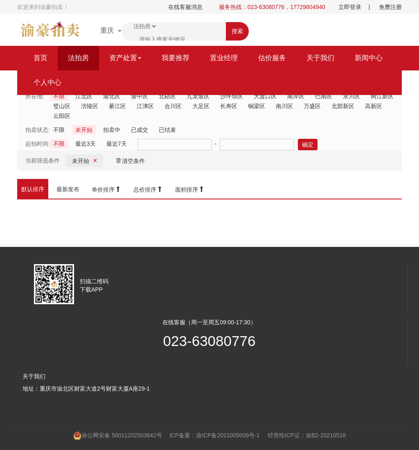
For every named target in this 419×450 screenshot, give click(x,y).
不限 (59, 130)
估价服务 (272, 58)
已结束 (167, 130)
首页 (40, 58)
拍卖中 (111, 130)
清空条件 (130, 160)
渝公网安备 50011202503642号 (117, 436)
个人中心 (47, 82)
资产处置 (125, 58)
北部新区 (342, 106)
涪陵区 (89, 106)
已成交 (139, 130)
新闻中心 (369, 58)
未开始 (83, 130)
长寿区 (228, 106)
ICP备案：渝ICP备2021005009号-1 (214, 435)
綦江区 (117, 106)
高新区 (373, 106)
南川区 (284, 106)
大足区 (201, 106)
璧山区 (61, 106)
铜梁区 (256, 106)
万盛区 (312, 106)
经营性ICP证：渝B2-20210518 (307, 435)
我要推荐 (175, 58)
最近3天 (85, 143)
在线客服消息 (185, 7)
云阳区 (61, 116)
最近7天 (116, 143)
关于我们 (320, 58)
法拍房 (78, 58)
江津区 (145, 106)
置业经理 (224, 58)
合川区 (173, 106)
